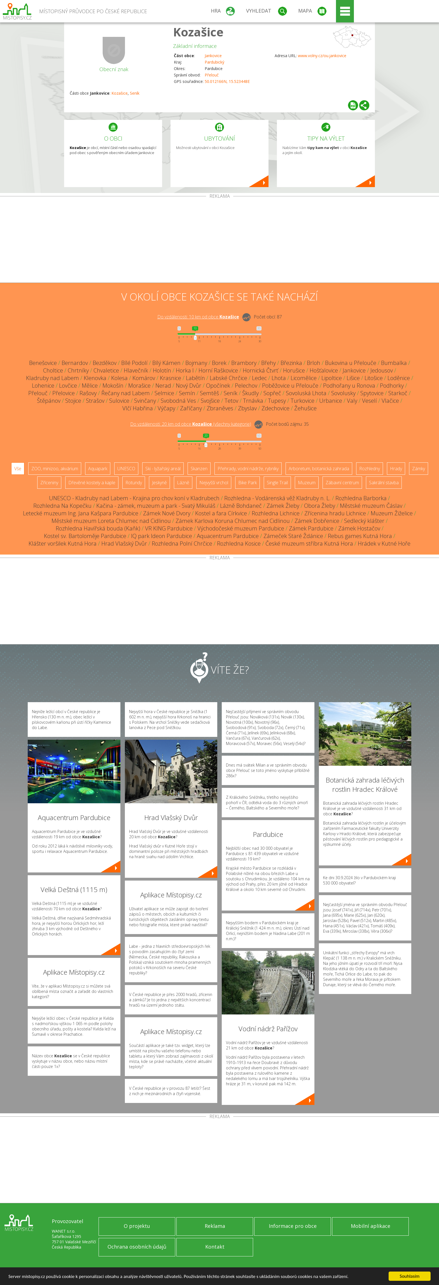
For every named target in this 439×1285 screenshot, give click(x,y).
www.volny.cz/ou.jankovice (322, 55)
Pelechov (246, 385)
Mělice (90, 385)
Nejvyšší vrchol (213, 482)
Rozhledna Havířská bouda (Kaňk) (98, 528)
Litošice (374, 378)
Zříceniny (49, 482)
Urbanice (330, 400)
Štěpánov (48, 400)
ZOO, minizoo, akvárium (54, 468)
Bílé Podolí (134, 363)
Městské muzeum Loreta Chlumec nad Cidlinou (111, 521)
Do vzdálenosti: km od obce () (190, 424)
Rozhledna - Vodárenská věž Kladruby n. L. (277, 498)
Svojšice (210, 400)
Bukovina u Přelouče (350, 363)
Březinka (291, 363)
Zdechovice (275, 408)
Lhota (279, 378)
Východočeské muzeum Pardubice (240, 528)
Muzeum (307, 482)
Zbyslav (247, 408)
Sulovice (119, 400)
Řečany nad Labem (125, 393)
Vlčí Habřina (137, 408)
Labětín (195, 378)
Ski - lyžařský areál (163, 468)
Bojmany (196, 363)
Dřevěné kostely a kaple (91, 482)
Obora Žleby (319, 505)
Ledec (259, 378)
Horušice (294, 370)
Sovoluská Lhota (306, 393)
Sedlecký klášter (364, 521)
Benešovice (43, 363)
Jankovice (213, 55)
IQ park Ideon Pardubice (161, 536)
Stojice (73, 400)
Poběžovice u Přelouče (290, 385)
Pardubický (214, 62)
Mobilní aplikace (370, 1226)
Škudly (250, 393)
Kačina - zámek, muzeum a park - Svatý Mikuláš (155, 505)
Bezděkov (104, 363)
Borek (219, 363)
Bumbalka (394, 363)
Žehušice (305, 408)
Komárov (143, 378)
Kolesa (119, 378)
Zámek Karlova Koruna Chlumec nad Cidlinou (233, 521)
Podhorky (392, 385)
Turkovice (302, 400)
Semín (187, 393)
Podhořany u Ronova (349, 385)
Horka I (185, 370)
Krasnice (170, 378)
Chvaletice (106, 370)
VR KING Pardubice (169, 528)
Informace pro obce (293, 1226)
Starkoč (397, 393)
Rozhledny (369, 468)
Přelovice (63, 393)
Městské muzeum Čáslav (371, 505)
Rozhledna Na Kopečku (62, 505)
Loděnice (398, 378)
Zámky (418, 468)
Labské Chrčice (228, 378)
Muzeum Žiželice (392, 513)
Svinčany (145, 400)
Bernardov (75, 363)
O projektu (137, 1226)
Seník (134, 93)
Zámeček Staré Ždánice (293, 536)
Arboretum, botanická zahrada (319, 468)
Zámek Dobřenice (317, 521)
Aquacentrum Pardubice (228, 536)
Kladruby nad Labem (52, 378)
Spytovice (372, 393)
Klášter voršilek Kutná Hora (63, 543)
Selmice (164, 393)
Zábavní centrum (342, 482)
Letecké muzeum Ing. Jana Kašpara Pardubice (80, 513)
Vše (17, 468)
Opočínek (218, 385)
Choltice (53, 370)
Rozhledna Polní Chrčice (182, 543)
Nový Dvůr (188, 385)
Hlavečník (136, 370)
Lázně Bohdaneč (241, 505)
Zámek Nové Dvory (166, 513)
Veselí (369, 400)
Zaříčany (191, 408)
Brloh (313, 363)
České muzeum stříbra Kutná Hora (309, 543)
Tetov (231, 400)
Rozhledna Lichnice (276, 513)
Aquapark (97, 468)
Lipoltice (331, 378)
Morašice (139, 385)
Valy (352, 400)
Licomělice (304, 378)
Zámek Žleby (283, 505)
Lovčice (68, 385)
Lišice (353, 378)
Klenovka (95, 378)
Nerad (163, 385)
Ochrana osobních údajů (137, 1246)
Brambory (243, 363)
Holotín (162, 370)
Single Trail (277, 482)
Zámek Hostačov (359, 528)
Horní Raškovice (218, 370)
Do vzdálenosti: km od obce (198, 317)
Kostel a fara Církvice (221, 513)
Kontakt (215, 1246)
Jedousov (381, 370)
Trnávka (253, 400)
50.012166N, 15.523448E (227, 81)
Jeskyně (159, 482)
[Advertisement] (219, 240)
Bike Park (247, 482)
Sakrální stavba (384, 482)
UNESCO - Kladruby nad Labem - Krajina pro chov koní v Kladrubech (134, 498)
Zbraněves (220, 408)
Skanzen (199, 468)
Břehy (268, 363)
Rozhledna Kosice (239, 543)
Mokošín (112, 385)
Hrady (396, 468)
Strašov (95, 400)
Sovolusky (343, 393)
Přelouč (212, 75)
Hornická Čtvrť (260, 370)
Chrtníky (78, 370)
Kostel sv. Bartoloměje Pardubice (85, 536)
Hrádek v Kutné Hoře (384, 543)
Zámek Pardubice (311, 528)
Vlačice (390, 400)
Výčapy (166, 408)
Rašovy (88, 393)
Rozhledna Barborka (361, 498)
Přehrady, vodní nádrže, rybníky (248, 468)
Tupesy (277, 400)
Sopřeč (272, 393)
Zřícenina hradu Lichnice (335, 513)
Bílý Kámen (166, 363)
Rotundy (133, 482)
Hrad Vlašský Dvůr (124, 543)
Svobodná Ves (178, 400)
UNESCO (126, 468)
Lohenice (43, 385)
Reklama (215, 1226)
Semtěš (209, 393)
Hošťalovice (324, 370)
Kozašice (198, 32)
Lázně (183, 482)
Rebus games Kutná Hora (360, 536)
